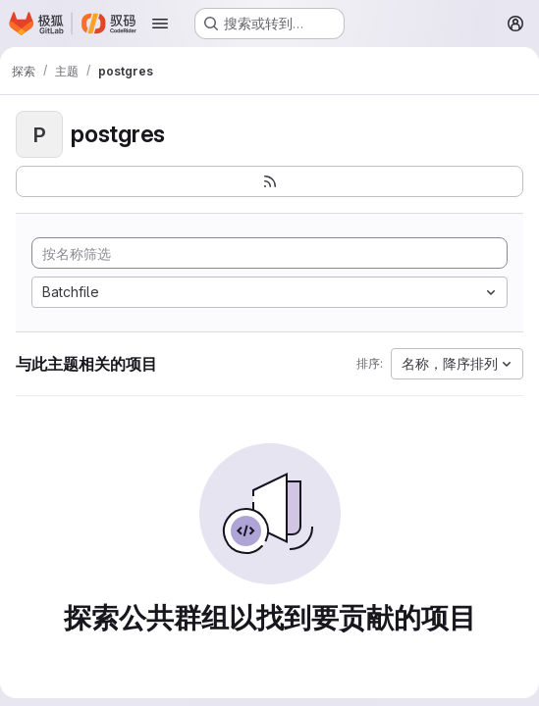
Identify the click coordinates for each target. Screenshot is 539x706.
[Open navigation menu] (160, 23)
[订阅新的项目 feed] (269, 181)
